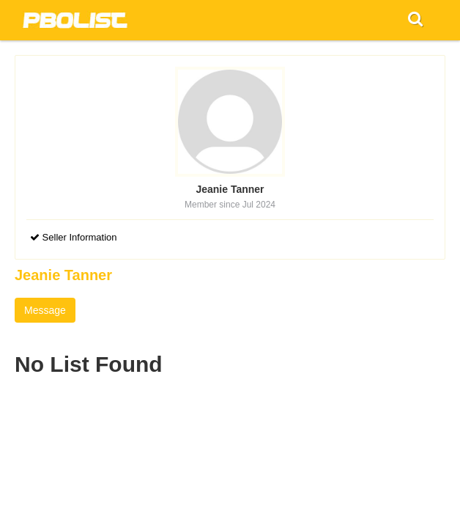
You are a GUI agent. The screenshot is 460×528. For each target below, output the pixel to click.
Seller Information (73, 237)
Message (45, 310)
